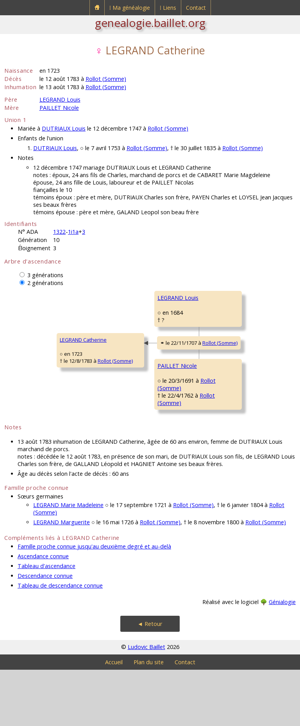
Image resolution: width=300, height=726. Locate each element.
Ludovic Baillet (146, 703)
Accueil (114, 718)
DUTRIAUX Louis (64, 128)
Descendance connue (45, 632)
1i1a (73, 231)
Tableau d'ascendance (46, 622)
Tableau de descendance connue (60, 641)
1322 (59, 231)
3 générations (45, 275)
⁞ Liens (168, 7)
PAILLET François (226, 391)
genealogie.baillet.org (150, 22)
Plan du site (149, 718)
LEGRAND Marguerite (61, 578)
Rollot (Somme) (106, 78)
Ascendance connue (43, 612)
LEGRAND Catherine (32, 367)
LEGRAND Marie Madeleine (68, 561)
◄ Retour (150, 680)
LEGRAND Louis (59, 99)
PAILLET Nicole (59, 107)
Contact (196, 7)
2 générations (45, 283)
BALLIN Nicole (222, 438)
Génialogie (282, 658)
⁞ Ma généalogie (129, 7)
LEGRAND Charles (227, 297)
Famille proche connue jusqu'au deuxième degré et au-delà (94, 602)
